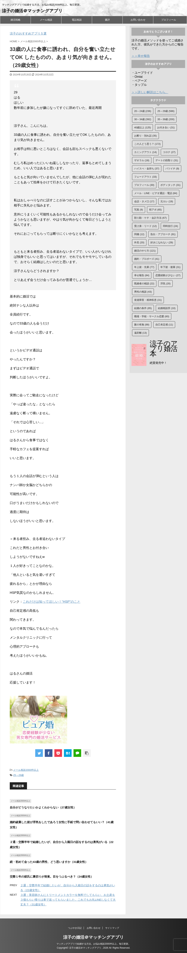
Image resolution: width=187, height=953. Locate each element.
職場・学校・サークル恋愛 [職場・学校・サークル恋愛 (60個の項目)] (151, 316)
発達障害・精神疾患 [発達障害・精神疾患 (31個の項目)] (148, 300)
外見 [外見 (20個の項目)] (139, 242)
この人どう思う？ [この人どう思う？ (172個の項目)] (147, 143)
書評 (107, 19)
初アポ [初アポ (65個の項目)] (155, 209)
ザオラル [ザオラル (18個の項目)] (141, 160)
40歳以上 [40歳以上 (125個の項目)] (142, 127)
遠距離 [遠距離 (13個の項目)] (140, 332)
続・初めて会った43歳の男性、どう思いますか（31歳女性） (49, 861)
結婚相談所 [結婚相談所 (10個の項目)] (167, 308)
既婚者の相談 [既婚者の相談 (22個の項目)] (144, 283)
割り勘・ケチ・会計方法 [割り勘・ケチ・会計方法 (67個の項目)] (150, 217)
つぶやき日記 (75, 928)
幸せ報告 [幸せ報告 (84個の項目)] (141, 275)
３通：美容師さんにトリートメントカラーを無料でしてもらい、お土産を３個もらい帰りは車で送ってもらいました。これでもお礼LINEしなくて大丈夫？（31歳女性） (68, 899)
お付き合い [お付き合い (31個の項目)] (166, 127)
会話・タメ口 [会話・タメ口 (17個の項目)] (144, 201)
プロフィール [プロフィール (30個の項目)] (144, 185)
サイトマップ (112, 928)
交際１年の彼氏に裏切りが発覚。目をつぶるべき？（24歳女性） (51, 876)
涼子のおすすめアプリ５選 (28, 33)
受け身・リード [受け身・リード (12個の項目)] (145, 226)
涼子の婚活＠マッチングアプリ (32, 10)
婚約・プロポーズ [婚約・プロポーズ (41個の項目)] (146, 258)
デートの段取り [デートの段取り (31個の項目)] (166, 160)
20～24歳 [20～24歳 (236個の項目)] (142, 111)
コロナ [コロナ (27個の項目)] (169, 152)
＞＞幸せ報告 (140, 55)
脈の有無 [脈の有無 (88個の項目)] (141, 324)
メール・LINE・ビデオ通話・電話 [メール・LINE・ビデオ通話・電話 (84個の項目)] (155, 193)
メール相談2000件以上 (26, 770)
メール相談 (46, 19)
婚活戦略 (15, 19)
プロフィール (168, 19)
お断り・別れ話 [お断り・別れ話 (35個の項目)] (145, 135)
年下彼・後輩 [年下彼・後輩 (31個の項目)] (170, 267)
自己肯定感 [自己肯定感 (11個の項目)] (164, 324)
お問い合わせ (138, 19)
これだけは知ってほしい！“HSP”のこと (51, 602)
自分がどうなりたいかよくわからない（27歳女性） (43, 807)
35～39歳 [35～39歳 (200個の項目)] (165, 119)
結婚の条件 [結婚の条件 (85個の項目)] (143, 308)
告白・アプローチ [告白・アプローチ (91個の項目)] (163, 234)
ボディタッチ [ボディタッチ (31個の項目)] (170, 185)
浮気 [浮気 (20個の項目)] (165, 283)
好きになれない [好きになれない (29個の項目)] (161, 242)
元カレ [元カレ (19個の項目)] (166, 201)
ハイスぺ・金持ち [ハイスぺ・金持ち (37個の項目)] (146, 168)
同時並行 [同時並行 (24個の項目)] (170, 226)
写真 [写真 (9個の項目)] (138, 209)
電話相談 (77, 19)
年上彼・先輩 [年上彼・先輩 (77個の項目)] (144, 267)
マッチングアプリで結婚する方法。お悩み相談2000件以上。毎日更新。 (93, 943)
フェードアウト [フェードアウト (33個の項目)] (145, 176)
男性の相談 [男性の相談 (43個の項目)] (143, 291)
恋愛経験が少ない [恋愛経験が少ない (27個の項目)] (167, 275)
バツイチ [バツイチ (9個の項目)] (172, 168)
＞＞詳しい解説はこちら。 (149, 92)
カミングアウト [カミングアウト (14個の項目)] (145, 152)
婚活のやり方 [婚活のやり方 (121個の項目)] (145, 250)
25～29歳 (18, 775)
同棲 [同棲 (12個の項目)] (139, 234)
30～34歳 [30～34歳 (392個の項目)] (142, 119)
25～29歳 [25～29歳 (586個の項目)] (165, 111)
